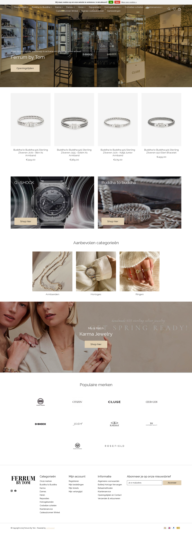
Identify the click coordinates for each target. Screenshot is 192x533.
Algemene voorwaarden (108, 481)
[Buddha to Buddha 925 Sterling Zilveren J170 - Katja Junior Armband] (118, 119)
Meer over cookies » (129, 2)
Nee (117, 2)
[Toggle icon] (169, 9)
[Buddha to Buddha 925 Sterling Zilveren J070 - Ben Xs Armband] (31, 119)
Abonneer (172, 483)
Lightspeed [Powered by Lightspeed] (50, 528)
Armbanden (52, 294)
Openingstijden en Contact (109, 495)
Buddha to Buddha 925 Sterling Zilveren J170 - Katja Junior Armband (118, 152)
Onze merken (46, 481)
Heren (42, 495)
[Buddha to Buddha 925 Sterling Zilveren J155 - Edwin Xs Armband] (74, 119)
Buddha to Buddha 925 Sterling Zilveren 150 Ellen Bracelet (161, 151)
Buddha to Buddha (48, 484)
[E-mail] (144, 482)
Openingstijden (25, 68)
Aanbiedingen (114, 11)
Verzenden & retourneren (109, 498)
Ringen (140, 294)
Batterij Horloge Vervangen (110, 484)
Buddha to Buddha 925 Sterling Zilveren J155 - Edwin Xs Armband (74, 152)
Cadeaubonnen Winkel (67, 11)
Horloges (96, 294)
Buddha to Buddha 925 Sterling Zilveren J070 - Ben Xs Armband (30, 152)
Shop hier (96, 344)
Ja (111, 2)
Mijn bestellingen (76, 484)
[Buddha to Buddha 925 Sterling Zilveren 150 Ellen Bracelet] (161, 119)
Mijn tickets (74, 488)
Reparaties (44, 498)
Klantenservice (46, 509)
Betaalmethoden (105, 488)
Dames (43, 491)
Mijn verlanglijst (75, 491)
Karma (42, 488)
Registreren (74, 481)
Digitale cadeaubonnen (92, 11)
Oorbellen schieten (134, 7)
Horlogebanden (47, 502)
